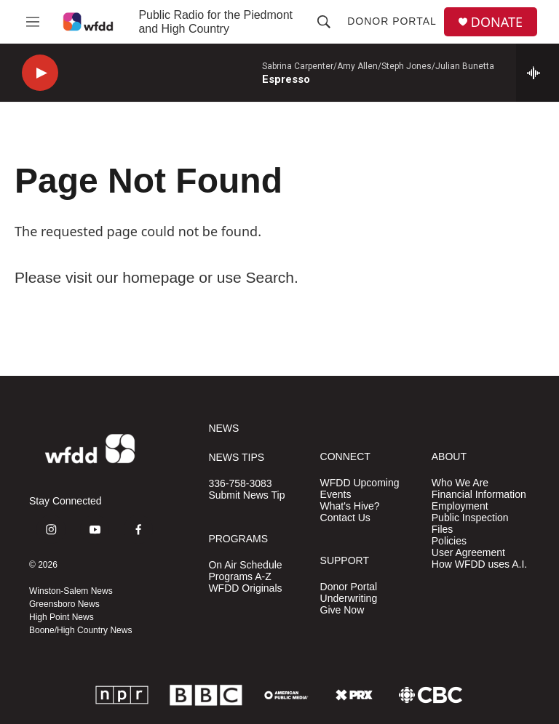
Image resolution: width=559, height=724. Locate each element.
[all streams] (537, 73)
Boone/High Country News (80, 630)
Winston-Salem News (71, 591)
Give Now (342, 610)
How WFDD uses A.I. (479, 564)
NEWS (223, 428)
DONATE (497, 22)
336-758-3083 (239, 483)
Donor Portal (392, 21)
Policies (449, 541)
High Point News (61, 617)
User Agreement (468, 552)
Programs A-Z (239, 576)
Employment (460, 506)
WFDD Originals (245, 588)
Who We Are (460, 483)
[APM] (286, 695)
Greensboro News (64, 604)
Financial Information (479, 494)
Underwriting (349, 598)
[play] (40, 73)
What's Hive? (350, 506)
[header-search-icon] (324, 21)
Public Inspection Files (470, 523)
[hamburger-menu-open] (33, 21)
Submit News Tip (246, 495)
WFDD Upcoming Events (360, 489)
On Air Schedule (245, 565)
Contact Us (345, 517)
